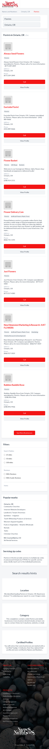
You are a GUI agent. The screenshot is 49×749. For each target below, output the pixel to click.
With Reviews (11, 474)
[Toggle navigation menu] (46, 4)
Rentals (6, 528)
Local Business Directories (11, 693)
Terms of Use (30, 745)
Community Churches (12, 506)
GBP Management (8, 704)
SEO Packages (7, 710)
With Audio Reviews (13, 478)
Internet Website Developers (14, 510)
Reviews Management (10, 707)
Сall (24, 82)
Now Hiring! (6, 674)
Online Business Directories (12, 696)
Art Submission (32, 671)
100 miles (9, 462)
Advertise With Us (33, 668)
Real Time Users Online (10, 721)
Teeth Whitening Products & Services (18, 519)
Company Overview (9, 668)
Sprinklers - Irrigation (11, 516)
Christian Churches (11, 534)
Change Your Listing (33, 674)
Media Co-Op (7, 671)
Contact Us (6, 677)
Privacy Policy (19, 745)
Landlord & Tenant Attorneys (14, 513)
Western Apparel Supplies (13, 522)
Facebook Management (10, 718)
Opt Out (29, 680)
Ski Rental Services (11, 540)
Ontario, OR (25, 12)
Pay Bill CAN (31, 685)
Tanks (6, 531)
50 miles (9, 459)
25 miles (9, 455)
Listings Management (9, 702)
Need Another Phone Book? (36, 677)
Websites (6, 699)
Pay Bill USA (31, 682)
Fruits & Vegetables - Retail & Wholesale (18, 525)
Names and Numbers (9, 12)
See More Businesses (24, 433)
